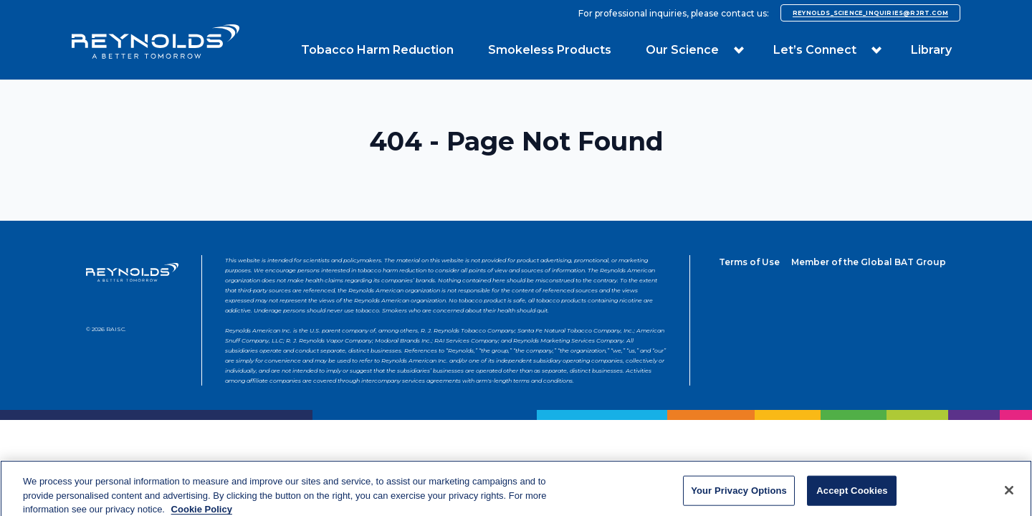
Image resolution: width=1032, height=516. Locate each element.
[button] (738, 50)
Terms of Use (749, 262)
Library (931, 50)
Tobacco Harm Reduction (377, 50)
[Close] (1009, 495)
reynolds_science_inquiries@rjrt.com (870, 12)
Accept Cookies (851, 494)
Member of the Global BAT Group (868, 262)
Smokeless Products (549, 50)
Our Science (682, 50)
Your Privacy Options (739, 494)
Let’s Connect (814, 50)
